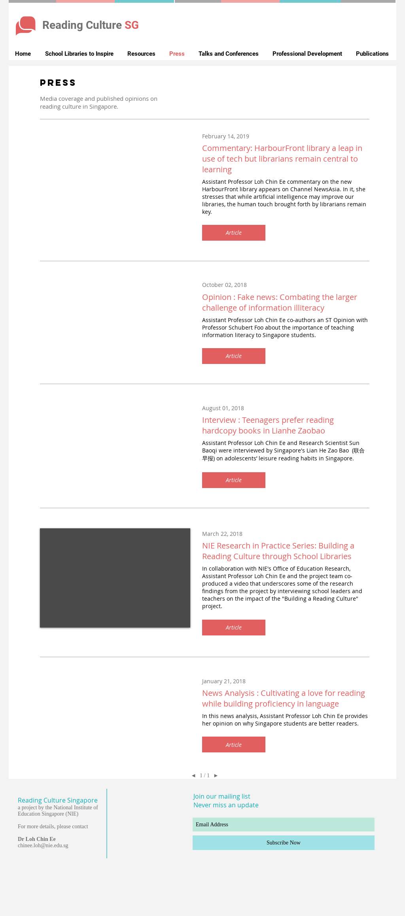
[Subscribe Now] (284, 842)
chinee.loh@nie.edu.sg (43, 845)
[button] (233, 233)
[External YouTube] (115, 578)
